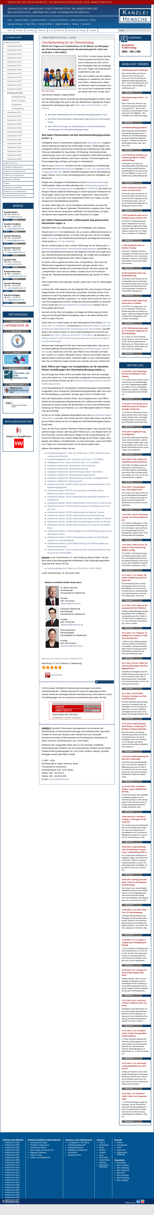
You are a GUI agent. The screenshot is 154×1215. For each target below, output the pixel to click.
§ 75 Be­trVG (91, 188)
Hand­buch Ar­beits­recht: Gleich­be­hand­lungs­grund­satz (71, 475)
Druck (101, 1147)
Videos (6, 183)
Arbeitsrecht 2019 (14, 73)
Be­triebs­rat (59, 165)
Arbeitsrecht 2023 (14, 58)
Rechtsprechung (18, 97)
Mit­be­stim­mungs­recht (65, 169)
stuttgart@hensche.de (15, 300)
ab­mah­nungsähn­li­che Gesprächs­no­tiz (76, 305)
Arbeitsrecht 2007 (14, 136)
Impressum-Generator (15, 24)
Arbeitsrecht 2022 (14, 62)
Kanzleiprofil (86, 24)
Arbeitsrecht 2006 (14, 140)
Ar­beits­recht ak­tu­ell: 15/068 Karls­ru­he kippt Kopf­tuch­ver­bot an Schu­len (79, 521)
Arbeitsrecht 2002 (14, 155)
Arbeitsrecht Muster (45, 24)
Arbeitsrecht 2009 (14, 128)
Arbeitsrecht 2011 (14, 120)
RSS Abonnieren (104, 682)
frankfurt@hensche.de (15, 229)
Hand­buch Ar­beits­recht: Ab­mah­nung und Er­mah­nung (71, 465)
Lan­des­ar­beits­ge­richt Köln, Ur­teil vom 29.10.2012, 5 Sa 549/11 (75, 459)
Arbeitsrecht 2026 (14, 46)
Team (119, 1147)
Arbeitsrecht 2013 (14, 112)
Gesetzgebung (18, 108)
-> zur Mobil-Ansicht (13, 37)
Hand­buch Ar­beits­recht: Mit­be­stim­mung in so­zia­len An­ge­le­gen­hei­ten (77, 478)
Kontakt (102, 1152)
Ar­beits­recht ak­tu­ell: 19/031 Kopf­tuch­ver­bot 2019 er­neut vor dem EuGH (79, 503)
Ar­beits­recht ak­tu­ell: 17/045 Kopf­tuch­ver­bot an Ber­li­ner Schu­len (75, 512)
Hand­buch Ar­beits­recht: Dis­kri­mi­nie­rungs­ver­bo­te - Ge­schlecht (75, 472)
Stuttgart (82, 30)
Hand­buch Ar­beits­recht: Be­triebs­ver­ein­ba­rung (67, 468)
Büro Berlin (121, 1163)
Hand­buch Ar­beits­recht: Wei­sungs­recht (64, 481)
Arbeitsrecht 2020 (14, 70)
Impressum (121, 1150)
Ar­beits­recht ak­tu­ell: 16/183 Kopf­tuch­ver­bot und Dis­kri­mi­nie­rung (75, 515)
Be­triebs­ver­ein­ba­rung (95, 182)
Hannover (42, 30)
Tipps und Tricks (10, 163)
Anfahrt (6, 220)
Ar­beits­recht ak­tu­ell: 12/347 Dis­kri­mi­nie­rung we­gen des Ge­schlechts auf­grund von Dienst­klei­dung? (76, 338)
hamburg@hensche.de (16, 240)
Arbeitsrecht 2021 (14, 66)
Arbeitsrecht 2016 (14, 85)
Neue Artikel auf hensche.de (42, 1150)
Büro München (123, 1175)
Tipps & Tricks (31, 24)
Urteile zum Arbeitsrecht (79, 20)
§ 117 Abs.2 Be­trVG (65, 241)
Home (10, 20)
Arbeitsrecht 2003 (14, 151)
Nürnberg (72, 30)
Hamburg (30, 30)
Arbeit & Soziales (19, 101)
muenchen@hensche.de (16, 276)
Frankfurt (19, 30)
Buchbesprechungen (38, 1142)
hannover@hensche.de (16, 252)
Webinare (75, 24)
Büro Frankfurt (123, 1165)
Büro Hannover (123, 1170)
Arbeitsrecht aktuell (21, 20)
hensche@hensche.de (70, 603)
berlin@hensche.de (14, 217)
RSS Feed (103, 1157)
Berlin (10, 30)
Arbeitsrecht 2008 (14, 132)
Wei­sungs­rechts (94, 143)
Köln (51, 30)
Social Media (104, 1160)
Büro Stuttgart (122, 1180)
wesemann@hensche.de (71, 646)
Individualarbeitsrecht (76, 1145)
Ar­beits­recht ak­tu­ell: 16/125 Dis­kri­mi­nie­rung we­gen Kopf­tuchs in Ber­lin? (79, 518)
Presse (93, 20)
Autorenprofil (53, 675)
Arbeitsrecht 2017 (14, 81)
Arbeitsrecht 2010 (14, 124)
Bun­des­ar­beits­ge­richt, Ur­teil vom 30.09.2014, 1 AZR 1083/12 (74, 568)
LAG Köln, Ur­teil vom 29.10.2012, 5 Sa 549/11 (72, 335)
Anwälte (92, 30)
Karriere (102, 1150)
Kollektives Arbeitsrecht (77, 1150)
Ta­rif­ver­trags (52, 238)
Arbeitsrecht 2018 (14, 77)
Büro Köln (121, 1173)
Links (101, 1155)
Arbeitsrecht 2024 (14, 54)
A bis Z (102, 1142)
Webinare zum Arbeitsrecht (15, 191)
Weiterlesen (129, 92)
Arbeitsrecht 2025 (14, 50)
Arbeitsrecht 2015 (14, 89)
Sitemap (102, 1162)
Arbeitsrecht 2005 (14, 143)
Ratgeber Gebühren (62, 24)
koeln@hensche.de (14, 264)
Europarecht (17, 105)
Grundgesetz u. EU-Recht (78, 1142)
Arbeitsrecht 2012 (14, 116)
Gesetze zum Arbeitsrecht (59, 20)
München (60, 30)
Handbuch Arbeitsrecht (39, 20)
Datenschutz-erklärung (122, 1153)
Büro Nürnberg (123, 1178)
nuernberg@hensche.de (16, 288)
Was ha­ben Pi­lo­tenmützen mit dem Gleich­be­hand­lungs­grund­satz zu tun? (77, 115)
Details (15, 220)
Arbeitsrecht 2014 (15, 93)
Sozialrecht (72, 1152)
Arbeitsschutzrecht (75, 1147)
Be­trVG (56, 232)
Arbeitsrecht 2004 (14, 147)
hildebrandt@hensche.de (71, 625)
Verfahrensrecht (74, 1155)
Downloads (103, 1145)
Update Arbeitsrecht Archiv (15, 196)
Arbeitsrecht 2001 (14, 159)
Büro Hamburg (123, 1168)
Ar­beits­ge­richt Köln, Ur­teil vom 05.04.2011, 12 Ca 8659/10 (73, 462)
